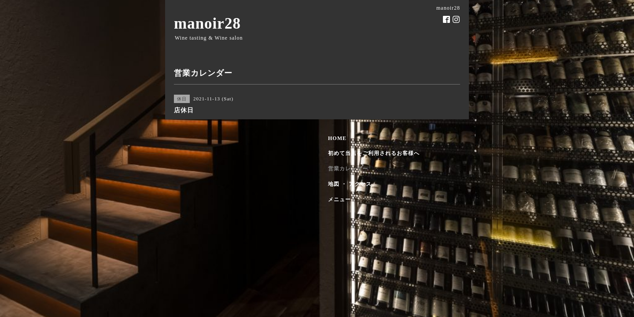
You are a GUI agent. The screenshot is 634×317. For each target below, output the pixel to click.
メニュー (339, 199)
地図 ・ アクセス (350, 184)
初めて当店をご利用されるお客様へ (374, 153)
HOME (337, 138)
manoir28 (207, 23)
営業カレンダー (348, 169)
